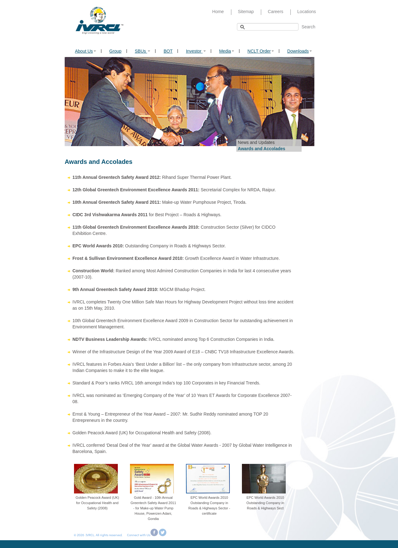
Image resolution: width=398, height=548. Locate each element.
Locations (306, 11)
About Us (85, 51)
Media (226, 51)
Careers (275, 11)
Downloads (299, 51)
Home (218, 11)
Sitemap (246, 11)
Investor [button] (196, 51)
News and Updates (256, 142)
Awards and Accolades (261, 148)
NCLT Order (261, 51)
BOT (168, 51)
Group (115, 51)
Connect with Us (138, 534)
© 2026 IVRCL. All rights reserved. (97, 534)
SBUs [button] (142, 51)
